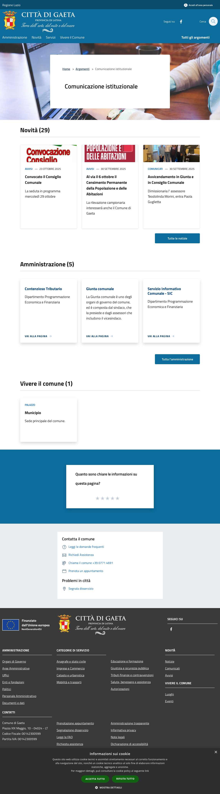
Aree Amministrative (16, 668)
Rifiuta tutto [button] (125, 778)
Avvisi (29, 169)
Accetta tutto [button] (95, 779)
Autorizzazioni (120, 689)
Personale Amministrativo (19, 696)
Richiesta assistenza (70, 744)
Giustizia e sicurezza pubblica (130, 668)
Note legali (118, 737)
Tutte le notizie (177, 238)
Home (66, 69)
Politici (6, 689)
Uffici (5, 675)
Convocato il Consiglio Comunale (43, 179)
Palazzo (30, 405)
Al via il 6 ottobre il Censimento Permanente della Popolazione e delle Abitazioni (106, 185)
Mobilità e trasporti (69, 682)
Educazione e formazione (127, 661)
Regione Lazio (11, 5)
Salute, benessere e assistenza (131, 682)
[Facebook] (179, 21)
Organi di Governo (14, 661)
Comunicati (155, 169)
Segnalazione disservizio (72, 730)
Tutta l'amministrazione (177, 359)
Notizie (169, 661)
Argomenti (82, 69)
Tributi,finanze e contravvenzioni (132, 675)
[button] (110, 787)
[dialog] (110, 771)
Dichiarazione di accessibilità (129, 744)
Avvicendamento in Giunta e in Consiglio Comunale (171, 179)
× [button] (215, 752)
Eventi (169, 701)
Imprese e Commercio (71, 668)
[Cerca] (213, 21)
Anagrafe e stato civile (71, 661)
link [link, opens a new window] (147, 771)
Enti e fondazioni (13, 682)
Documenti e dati (13, 703)
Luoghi (169, 694)
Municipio (33, 413)
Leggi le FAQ (65, 737)
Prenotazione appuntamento (75, 723)
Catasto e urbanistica (70, 675)
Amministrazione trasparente (130, 723)
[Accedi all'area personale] (198, 5)
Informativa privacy (123, 730)
